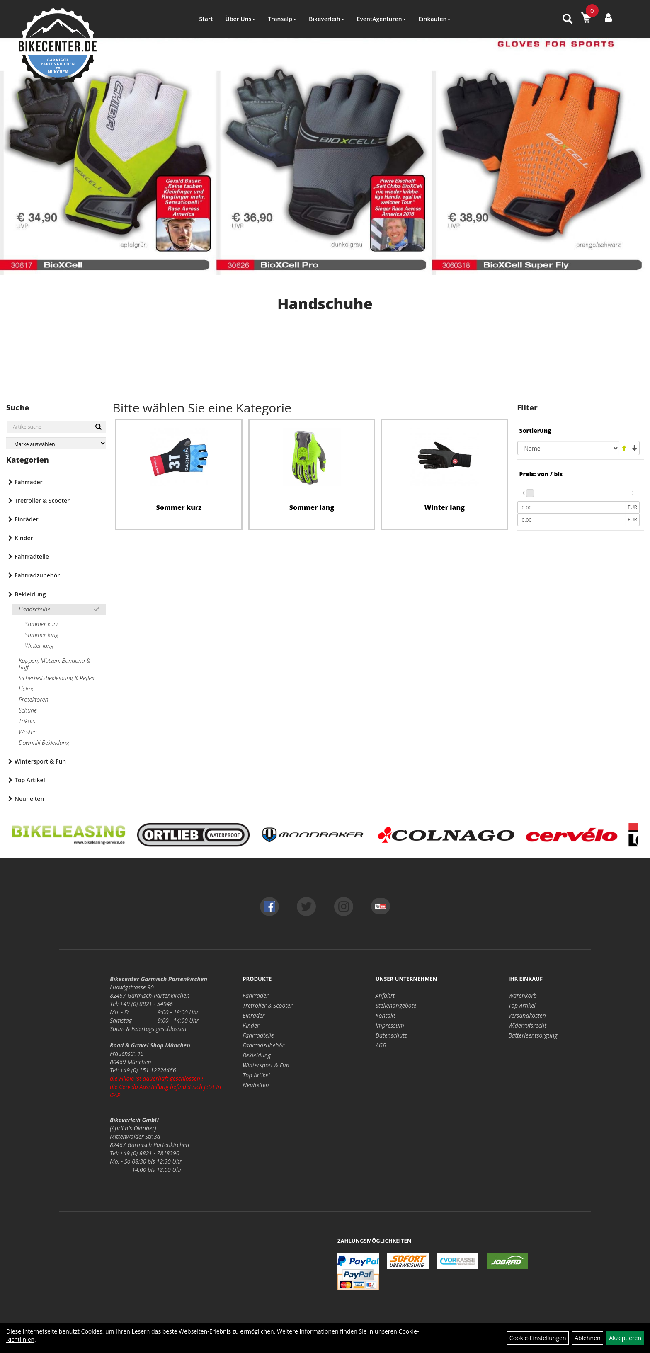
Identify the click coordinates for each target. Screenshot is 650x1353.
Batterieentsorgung (532, 1035)
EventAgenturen (381, 19)
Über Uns (240, 19)
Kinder (24, 538)
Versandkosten (527, 1015)
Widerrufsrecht (527, 1025)
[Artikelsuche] (567, 19)
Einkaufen (435, 19)
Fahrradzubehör (37, 575)
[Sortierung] (568, 448)
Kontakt (385, 1015)
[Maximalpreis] (571, 520)
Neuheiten (29, 799)
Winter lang (39, 646)
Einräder (27, 519)
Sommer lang (41, 635)
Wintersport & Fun (40, 761)
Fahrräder (29, 482)
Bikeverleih (326, 19)
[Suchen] (98, 427)
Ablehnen (587, 1338)
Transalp (282, 19)
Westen (28, 732)
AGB (381, 1045)
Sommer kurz (41, 624)
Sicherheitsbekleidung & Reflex (57, 678)
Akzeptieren (625, 1338)
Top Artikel (30, 780)
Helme (27, 689)
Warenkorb (522, 995)
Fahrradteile (32, 556)
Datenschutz (391, 1035)
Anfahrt (385, 995)
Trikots (27, 721)
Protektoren (33, 699)
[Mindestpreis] (571, 507)
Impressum (390, 1025)
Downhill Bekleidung (44, 743)
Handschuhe (34, 609)
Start (206, 19)
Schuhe (28, 710)
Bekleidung (30, 594)
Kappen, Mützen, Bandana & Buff (54, 664)
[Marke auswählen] (56, 443)
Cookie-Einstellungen (537, 1338)
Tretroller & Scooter (42, 500)
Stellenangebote (396, 1005)
